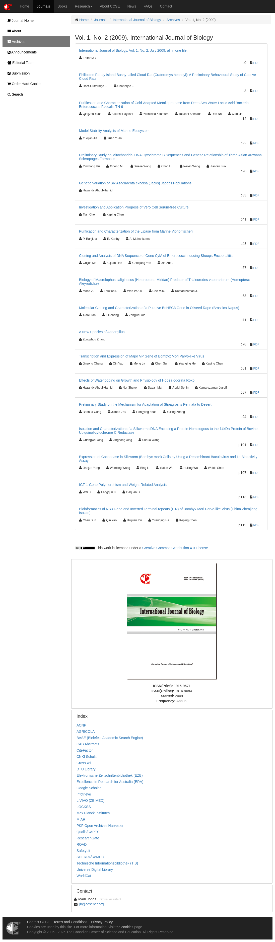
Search (14, 94)
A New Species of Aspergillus (101, 332)
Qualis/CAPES (88, 832)
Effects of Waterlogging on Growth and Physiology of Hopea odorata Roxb (136, 380)
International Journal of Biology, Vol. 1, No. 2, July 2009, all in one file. (133, 50)
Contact (166, 6)
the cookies (124, 927)
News (131, 6)
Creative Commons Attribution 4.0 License (175, 548)
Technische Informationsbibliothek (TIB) (107, 863)
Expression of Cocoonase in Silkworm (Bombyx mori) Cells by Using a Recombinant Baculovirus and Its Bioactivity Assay (168, 459)
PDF (256, 63)
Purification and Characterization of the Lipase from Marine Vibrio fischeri (136, 231)
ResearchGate (88, 838)
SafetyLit (83, 851)
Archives (173, 20)
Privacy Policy (102, 922)
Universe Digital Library (95, 869)
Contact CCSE (38, 922)
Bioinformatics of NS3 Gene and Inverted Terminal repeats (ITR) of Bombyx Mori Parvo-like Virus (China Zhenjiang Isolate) (168, 511)
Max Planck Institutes (93, 813)
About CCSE (110, 6)
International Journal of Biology (137, 20)
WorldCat (84, 876)
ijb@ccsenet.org (91, 904)
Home (24, 6)
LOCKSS (84, 807)
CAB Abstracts (88, 744)
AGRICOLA (86, 732)
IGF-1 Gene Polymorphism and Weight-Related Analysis (123, 485)
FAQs (148, 6)
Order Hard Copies (23, 84)
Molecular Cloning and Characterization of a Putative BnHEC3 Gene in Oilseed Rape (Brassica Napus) (159, 308)
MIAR (81, 819)
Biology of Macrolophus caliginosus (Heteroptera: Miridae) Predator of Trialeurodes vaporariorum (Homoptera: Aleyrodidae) (164, 281)
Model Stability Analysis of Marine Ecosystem (114, 131)
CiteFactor (85, 750)
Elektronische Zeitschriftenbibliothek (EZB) (110, 775)
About (13, 31)
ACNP (81, 725)
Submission (17, 73)
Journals (43, 6)
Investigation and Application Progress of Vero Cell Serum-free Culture (134, 207)
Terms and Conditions (70, 922)
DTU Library (86, 769)
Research (83, 6)
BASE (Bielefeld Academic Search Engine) (110, 738)
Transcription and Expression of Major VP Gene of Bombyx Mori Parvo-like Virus (141, 356)
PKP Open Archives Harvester (100, 826)
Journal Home (19, 21)
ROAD (82, 844)
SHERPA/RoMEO (90, 857)
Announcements (21, 52)
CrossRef (84, 763)
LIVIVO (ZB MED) (90, 801)
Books (62, 6)
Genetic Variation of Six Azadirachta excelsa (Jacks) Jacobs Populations (135, 183)
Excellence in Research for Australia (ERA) (110, 782)
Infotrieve (84, 794)
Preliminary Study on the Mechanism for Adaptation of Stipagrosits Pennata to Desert (145, 404)
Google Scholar (89, 788)
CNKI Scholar (87, 757)
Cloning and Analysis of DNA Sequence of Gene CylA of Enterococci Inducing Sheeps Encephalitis (156, 256)
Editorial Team (19, 63)
